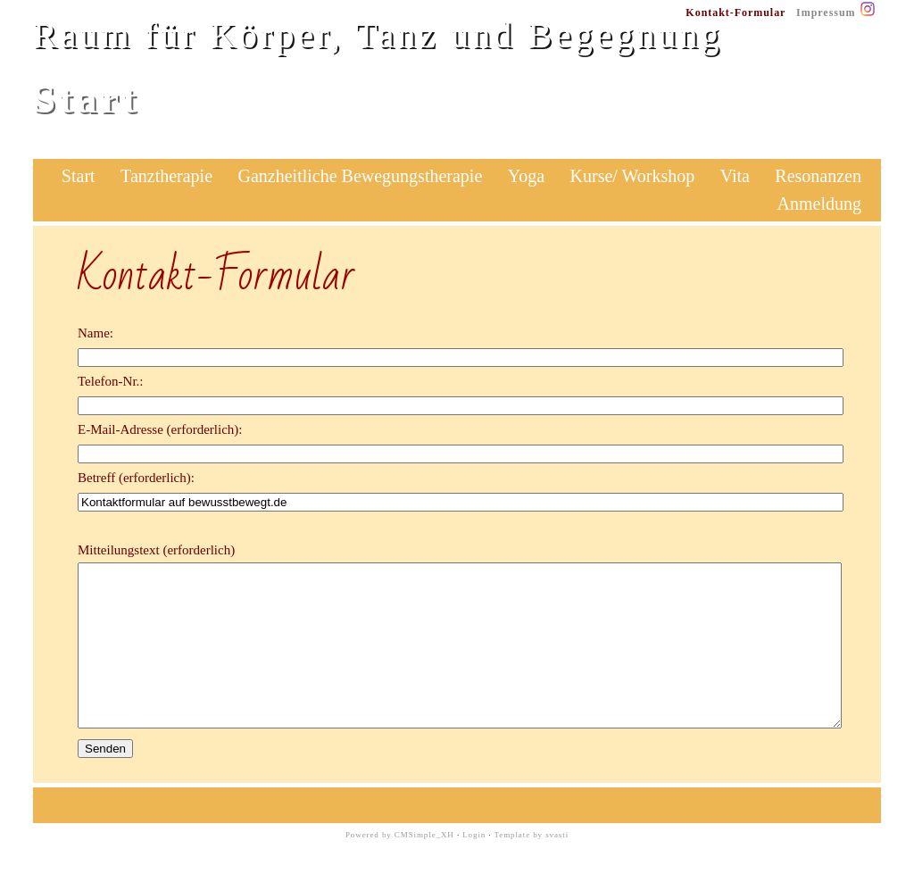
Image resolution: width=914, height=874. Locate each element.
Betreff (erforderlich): (136, 477)
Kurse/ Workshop (632, 176)
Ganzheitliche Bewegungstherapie (360, 176)
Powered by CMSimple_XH (399, 866)
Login (474, 866)
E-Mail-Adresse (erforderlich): (160, 429)
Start (79, 176)
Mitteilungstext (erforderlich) (156, 550)
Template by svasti (531, 866)
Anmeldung (819, 203)
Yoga (526, 176)
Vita (735, 176)
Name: (95, 333)
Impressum (825, 12)
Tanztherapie (166, 176)
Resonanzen (818, 176)
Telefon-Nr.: (111, 381)
